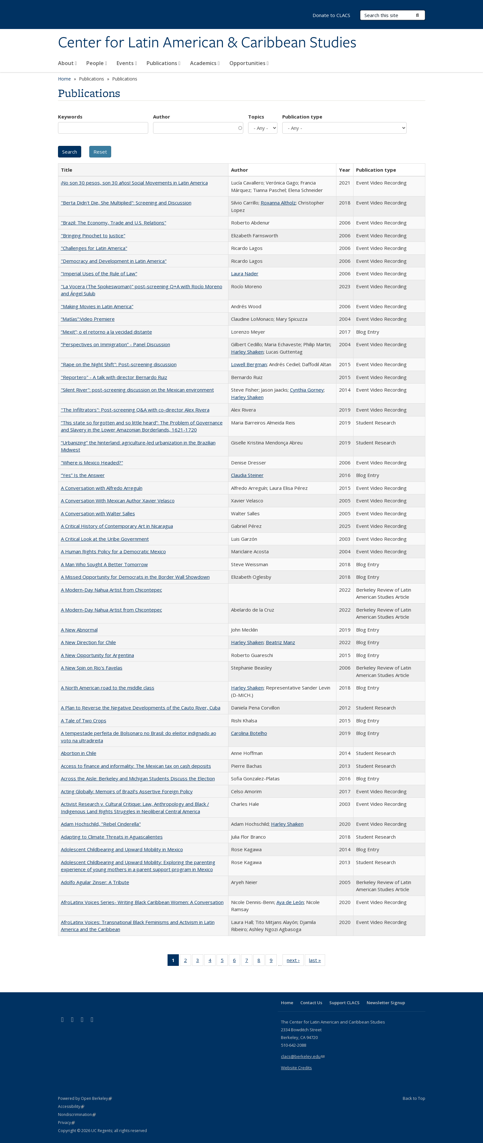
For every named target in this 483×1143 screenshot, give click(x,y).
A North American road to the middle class (107, 687)
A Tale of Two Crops (83, 720)
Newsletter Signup (386, 1002)
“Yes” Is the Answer (83, 475)
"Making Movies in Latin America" (97, 306)
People (96, 63)
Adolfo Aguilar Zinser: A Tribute (95, 882)
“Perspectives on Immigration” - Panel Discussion (115, 344)
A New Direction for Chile (88, 642)
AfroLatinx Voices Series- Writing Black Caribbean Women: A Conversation (142, 902)
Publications (163, 63)
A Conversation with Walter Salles (98, 513)
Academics (205, 63)
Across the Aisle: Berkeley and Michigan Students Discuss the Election (138, 778)
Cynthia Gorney (307, 389)
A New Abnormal (79, 629)
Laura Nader (244, 273)
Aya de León (290, 902)
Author (161, 116)
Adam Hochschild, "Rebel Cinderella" (101, 824)
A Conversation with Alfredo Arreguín (101, 488)
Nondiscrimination (77, 1114)
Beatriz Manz (280, 642)
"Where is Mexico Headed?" (92, 462)
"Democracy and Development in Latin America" (114, 261)
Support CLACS (344, 1002)
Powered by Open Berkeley (85, 1098)
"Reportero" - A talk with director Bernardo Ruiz (114, 377)
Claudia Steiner (247, 475)
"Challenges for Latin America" (94, 248)
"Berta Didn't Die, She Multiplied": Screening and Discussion (126, 202)
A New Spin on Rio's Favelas (91, 667)
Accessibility (71, 1106)
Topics (256, 116)
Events (127, 63)
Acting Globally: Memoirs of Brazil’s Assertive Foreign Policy (127, 791)
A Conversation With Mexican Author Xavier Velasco (118, 500)
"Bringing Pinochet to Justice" (93, 235)
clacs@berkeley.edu (302, 1056)
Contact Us (311, 1002)
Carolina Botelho (249, 733)
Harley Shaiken (247, 351)
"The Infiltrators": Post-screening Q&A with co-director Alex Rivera (135, 409)
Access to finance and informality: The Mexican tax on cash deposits (136, 766)
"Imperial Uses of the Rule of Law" (99, 273)
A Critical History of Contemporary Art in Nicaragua (117, 526)
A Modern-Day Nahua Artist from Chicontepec (111, 589)
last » (317, 961)
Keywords (70, 116)
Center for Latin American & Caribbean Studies (207, 42)
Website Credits (296, 1068)
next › (295, 961)
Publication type (302, 116)
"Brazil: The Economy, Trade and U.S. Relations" (113, 222)
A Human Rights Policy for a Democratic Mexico (113, 551)
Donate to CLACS (331, 15)
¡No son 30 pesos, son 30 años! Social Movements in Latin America (134, 182)
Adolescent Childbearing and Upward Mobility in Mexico (122, 849)
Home (64, 79)
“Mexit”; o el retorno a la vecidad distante (106, 332)
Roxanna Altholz (278, 202)
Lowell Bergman (249, 364)
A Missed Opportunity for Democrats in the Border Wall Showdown (135, 577)
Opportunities (249, 63)
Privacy (66, 1122)
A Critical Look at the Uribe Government (105, 539)
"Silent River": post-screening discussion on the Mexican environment (137, 389)
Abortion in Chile (78, 753)
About (67, 63)
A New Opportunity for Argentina (97, 655)
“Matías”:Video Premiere (88, 319)
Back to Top (414, 1098)
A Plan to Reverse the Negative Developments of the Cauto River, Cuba (140, 707)
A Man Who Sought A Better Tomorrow (104, 564)
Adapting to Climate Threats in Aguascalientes (112, 836)
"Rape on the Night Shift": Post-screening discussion (119, 364)
